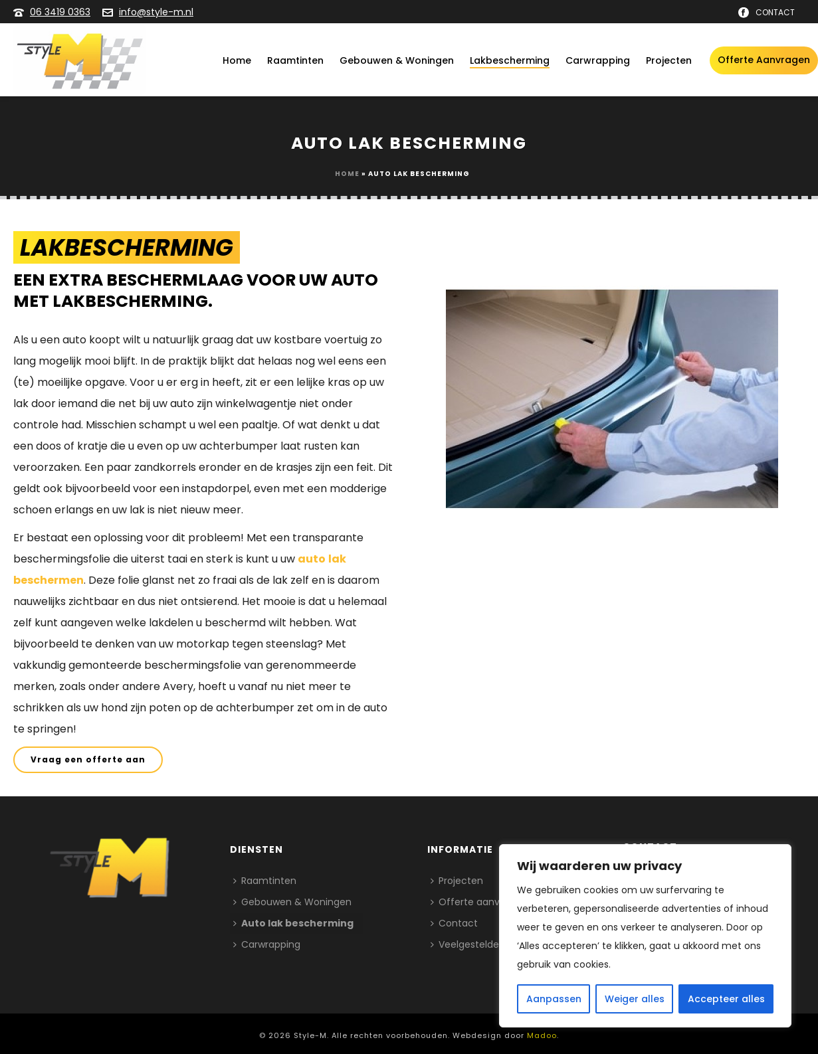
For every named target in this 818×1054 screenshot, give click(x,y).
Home (237, 60)
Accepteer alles (726, 999)
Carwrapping (597, 60)
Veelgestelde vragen (482, 944)
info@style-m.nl (156, 12)
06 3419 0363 (60, 12)
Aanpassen (553, 999)
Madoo (542, 1035)
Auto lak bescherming (293, 923)
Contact (454, 923)
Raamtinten (295, 60)
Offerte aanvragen (764, 59)
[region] (645, 935)
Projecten (669, 60)
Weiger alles (635, 999)
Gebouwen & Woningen (397, 60)
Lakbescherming (510, 60)
